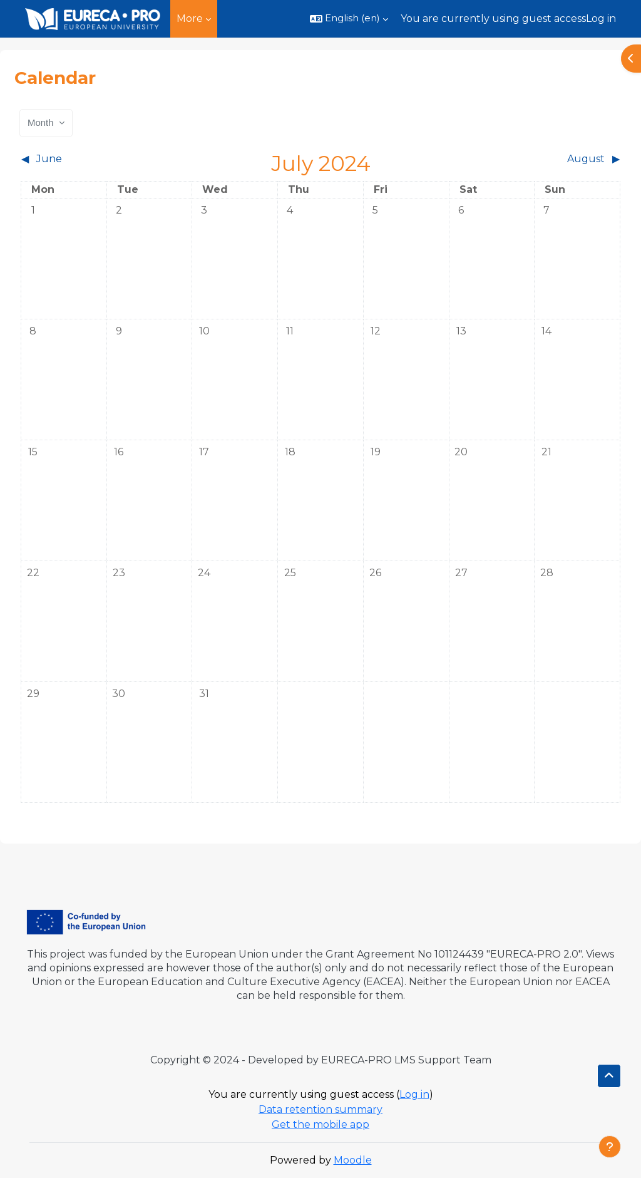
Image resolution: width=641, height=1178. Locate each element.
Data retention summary (320, 1109)
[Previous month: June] (96, 159)
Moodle (353, 1160)
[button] (349, 19)
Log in (601, 18)
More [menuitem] (190, 18)
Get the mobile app (320, 1124)
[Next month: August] (546, 159)
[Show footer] (609, 1146)
